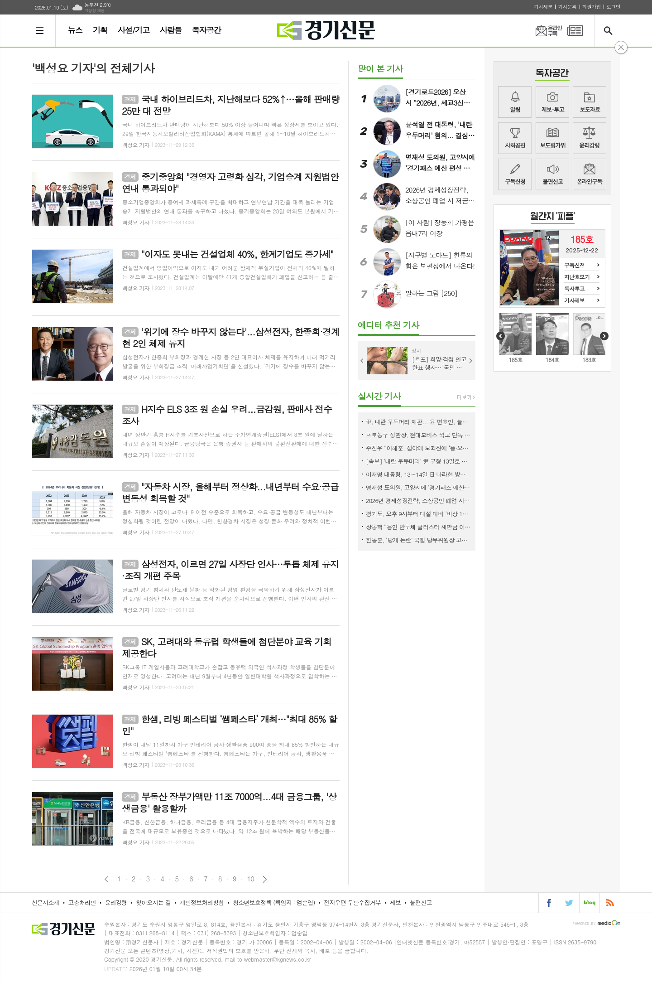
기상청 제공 (94, 11)
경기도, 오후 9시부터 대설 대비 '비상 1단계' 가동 (418, 513)
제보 (552, 102)
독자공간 (206, 29)
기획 (100, 29)
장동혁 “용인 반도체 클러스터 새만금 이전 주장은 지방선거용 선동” (418, 526)
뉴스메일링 (589, 174)
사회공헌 (515, 138)
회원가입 (591, 6)
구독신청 (515, 174)
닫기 (621, 47)
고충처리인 (82, 902)
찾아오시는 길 (153, 902)
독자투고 (574, 288)
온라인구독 (543, 31)
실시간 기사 (379, 396)
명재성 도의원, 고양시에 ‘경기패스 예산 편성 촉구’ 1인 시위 (418, 487)
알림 (515, 102)
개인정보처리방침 (202, 902)
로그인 (613, 6)
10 (250, 878)
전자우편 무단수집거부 (352, 902)
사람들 (171, 29)
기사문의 (567, 6)
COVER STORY (553, 218)
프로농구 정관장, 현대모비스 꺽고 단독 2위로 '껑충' (418, 435)
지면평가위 (552, 138)
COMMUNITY (552, 74)
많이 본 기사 (380, 68)
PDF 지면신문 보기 (575, 31)
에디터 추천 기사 (388, 325)
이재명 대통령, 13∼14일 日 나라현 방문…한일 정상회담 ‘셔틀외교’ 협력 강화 (418, 474)
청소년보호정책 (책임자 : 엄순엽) (274, 902)
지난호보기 (577, 277)
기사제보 (543, 6)
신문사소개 (45, 902)
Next (470, 361)
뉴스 (75, 29)
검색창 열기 (610, 31)
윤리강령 (589, 138)
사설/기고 (133, 29)
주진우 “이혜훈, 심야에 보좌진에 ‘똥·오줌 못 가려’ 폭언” (418, 448)
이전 (106, 879)
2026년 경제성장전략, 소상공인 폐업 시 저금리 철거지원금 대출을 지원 (418, 500)
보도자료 (589, 102)
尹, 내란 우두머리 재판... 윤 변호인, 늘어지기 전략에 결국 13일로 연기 (418, 421)
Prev (362, 361)
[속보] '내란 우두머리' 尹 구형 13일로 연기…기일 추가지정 (418, 461)
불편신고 (552, 174)
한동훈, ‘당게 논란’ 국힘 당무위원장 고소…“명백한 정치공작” (418, 540)
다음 (264, 879)
